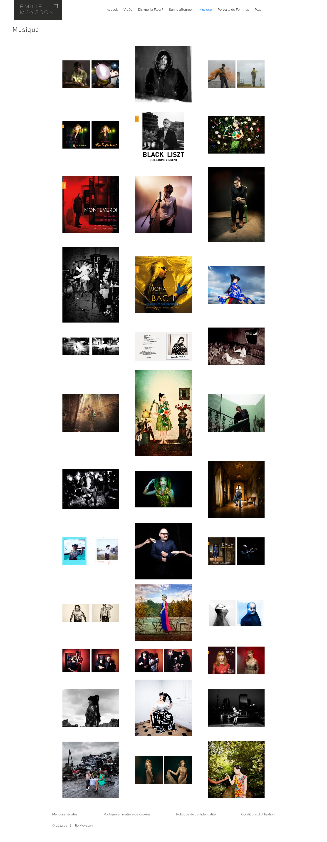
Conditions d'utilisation (258, 814)
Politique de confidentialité (196, 814)
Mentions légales (64, 814)
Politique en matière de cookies (127, 814)
